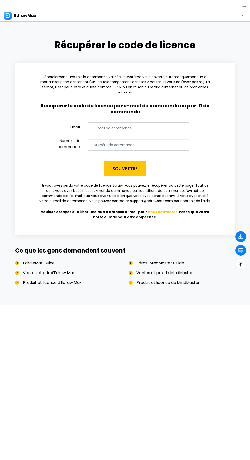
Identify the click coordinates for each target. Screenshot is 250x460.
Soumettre (125, 168)
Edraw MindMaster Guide (160, 263)
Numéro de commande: (69, 144)
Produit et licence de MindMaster (168, 282)
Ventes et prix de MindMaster (164, 273)
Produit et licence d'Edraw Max (52, 282)
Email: (75, 127)
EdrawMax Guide (39, 263)
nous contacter (162, 211)
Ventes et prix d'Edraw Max (49, 273)
